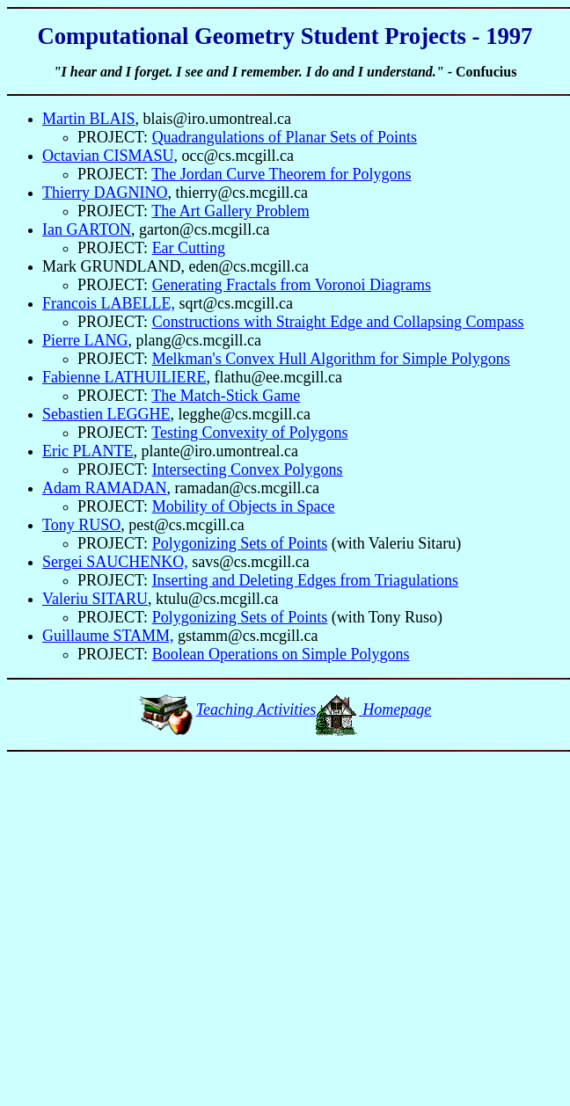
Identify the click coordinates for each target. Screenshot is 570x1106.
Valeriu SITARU (95, 599)
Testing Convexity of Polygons (249, 432)
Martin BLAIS (88, 118)
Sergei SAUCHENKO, (115, 562)
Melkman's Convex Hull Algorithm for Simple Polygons (331, 358)
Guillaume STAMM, (108, 635)
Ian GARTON (86, 229)
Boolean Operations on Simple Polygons (281, 654)
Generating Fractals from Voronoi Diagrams (291, 285)
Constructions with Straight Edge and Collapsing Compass (338, 322)
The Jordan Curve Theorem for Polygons (281, 174)
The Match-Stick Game (225, 395)
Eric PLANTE (87, 451)
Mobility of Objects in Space (243, 506)
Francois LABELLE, (108, 303)
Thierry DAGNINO (104, 192)
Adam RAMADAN (104, 488)
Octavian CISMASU (108, 155)
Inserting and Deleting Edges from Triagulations (305, 580)
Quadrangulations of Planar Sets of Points (284, 137)
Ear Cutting (189, 248)
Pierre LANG (85, 340)
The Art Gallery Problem (230, 211)
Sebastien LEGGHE (106, 414)
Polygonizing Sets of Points (240, 543)
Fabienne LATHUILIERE (124, 377)
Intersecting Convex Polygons (247, 469)
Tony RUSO (81, 525)
